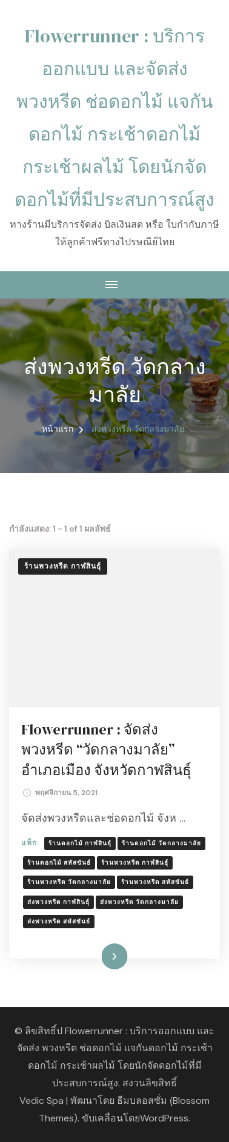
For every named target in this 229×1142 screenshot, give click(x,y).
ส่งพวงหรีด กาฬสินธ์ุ (58, 902)
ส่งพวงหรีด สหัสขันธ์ (58, 921)
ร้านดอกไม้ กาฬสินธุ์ (79, 843)
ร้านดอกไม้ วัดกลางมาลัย (161, 843)
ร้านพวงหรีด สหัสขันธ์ (155, 882)
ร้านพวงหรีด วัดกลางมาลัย (69, 882)
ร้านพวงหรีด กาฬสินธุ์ (62, 566)
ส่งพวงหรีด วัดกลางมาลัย (139, 902)
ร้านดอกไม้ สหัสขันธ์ (59, 862)
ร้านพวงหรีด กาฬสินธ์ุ (134, 862)
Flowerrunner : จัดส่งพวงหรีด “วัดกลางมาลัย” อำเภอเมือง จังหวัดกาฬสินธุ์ (106, 749)
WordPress (164, 1118)
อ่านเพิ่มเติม (96, 956)
